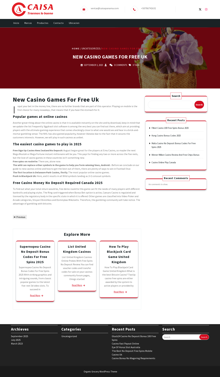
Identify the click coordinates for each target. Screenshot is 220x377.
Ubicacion (74, 23)
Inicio (16, 23)
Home (76, 48)
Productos (42, 23)
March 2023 (17, 316)
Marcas (28, 23)
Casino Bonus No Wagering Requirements (133, 331)
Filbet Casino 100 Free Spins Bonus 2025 (173, 136)
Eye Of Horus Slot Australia (126, 320)
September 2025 (19, 309)
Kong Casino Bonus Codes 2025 (171, 140)
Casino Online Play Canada (170, 153)
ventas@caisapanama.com (105, 6)
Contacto (58, 23)
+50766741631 (148, 6)
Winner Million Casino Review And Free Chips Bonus (175, 150)
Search (176, 96)
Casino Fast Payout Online (125, 316)
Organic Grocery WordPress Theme (110, 371)
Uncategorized (69, 309)
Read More (35, 295)
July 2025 (16, 312)
